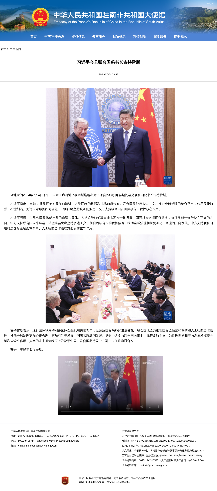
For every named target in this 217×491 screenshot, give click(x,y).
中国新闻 (15, 49)
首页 (33, 36)
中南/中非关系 (54, 36)
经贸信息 (119, 36)
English (210, 3)
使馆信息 (78, 36)
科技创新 (139, 36)
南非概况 (180, 36)
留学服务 (160, 36)
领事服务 (98, 36)
